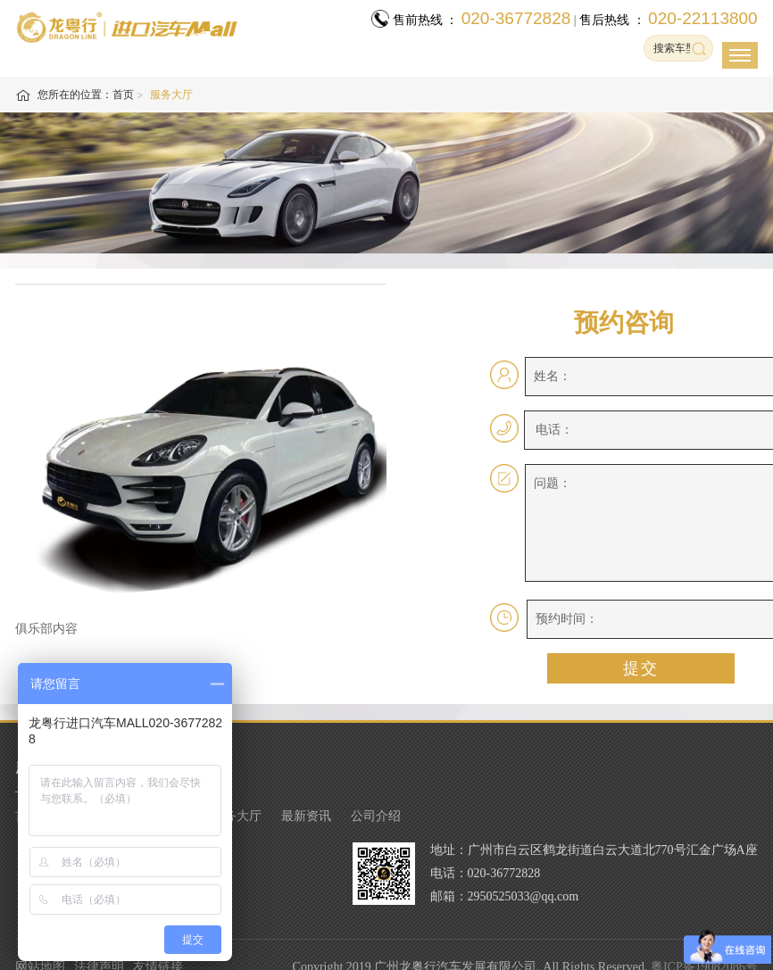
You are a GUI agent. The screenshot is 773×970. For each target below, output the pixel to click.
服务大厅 (237, 816)
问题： (552, 483)
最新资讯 (306, 816)
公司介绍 (376, 816)
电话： (554, 429)
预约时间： (567, 619)
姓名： (552, 376)
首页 (123, 94)
